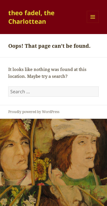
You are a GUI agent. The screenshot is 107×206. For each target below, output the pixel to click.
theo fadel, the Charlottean (31, 16)
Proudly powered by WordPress (33, 111)
